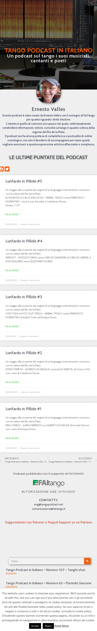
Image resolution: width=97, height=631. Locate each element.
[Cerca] (87, 561)
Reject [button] (48, 626)
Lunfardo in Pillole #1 (23, 408)
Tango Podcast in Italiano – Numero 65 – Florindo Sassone (48, 583)
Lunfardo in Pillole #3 (24, 297)
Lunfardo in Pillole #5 (24, 181)
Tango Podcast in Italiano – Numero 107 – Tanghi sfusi (45, 570)
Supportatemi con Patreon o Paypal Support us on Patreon (48, 522)
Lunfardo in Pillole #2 (24, 352)
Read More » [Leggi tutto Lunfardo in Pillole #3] (13, 326)
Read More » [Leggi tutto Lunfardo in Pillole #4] (13, 270)
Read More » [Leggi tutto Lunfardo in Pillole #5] (13, 214)
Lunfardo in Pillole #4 (24, 241)
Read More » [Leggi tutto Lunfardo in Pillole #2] (13, 382)
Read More (62, 626)
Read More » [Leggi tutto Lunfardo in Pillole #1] (13, 438)
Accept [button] (35, 626)
